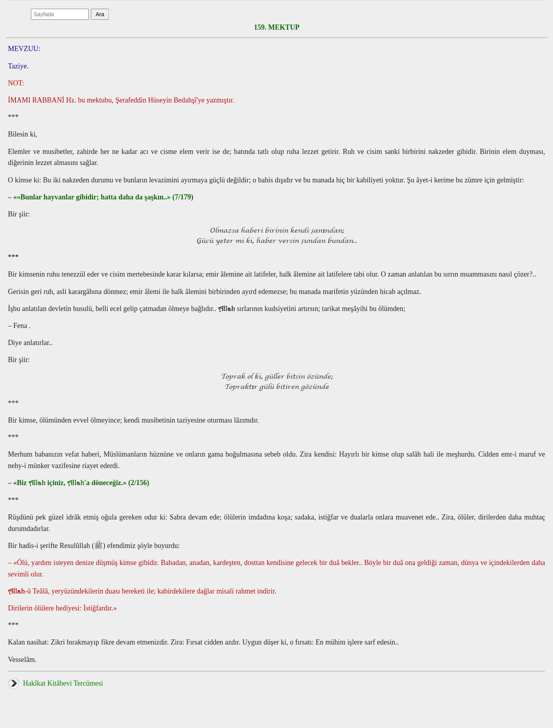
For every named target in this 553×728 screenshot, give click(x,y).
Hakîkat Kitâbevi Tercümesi (55, 683)
